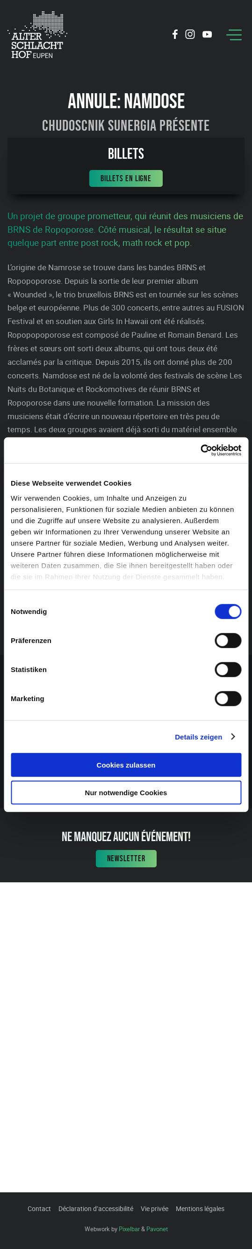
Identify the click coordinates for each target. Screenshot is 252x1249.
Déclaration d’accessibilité (95, 1208)
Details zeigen (198, 736)
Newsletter (126, 858)
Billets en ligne (126, 178)
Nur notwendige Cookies (126, 793)
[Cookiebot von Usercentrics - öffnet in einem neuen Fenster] (200, 450)
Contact (39, 1208)
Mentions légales (200, 1208)
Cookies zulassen (126, 765)
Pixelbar (129, 1229)
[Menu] (234, 35)
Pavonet (157, 1229)
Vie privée (154, 1208)
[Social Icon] (175, 35)
